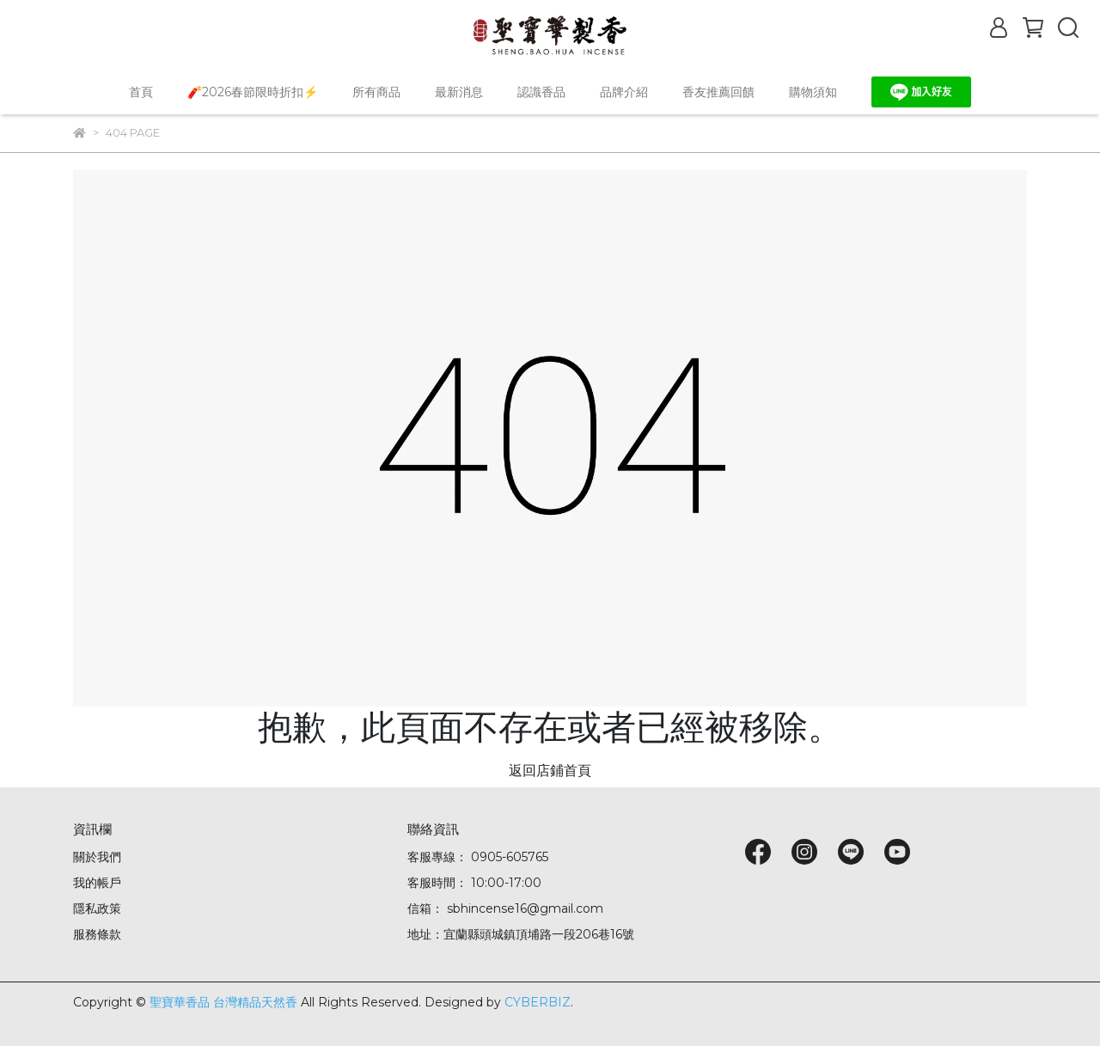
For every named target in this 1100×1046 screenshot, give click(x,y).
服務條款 (97, 934)
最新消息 (459, 92)
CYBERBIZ (537, 1002)
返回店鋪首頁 (550, 770)
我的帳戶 (97, 882)
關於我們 (97, 857)
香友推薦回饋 (718, 92)
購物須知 (813, 92)
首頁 (141, 92)
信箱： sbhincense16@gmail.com (505, 908)
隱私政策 (97, 908)
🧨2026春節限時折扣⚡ (252, 92)
